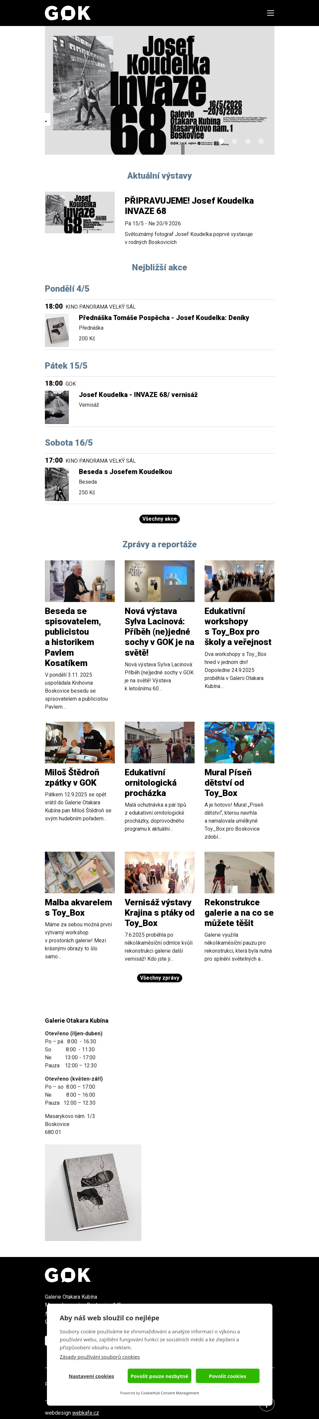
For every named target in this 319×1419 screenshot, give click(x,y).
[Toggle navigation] (268, 13)
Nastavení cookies (91, 1376)
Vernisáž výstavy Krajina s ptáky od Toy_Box (160, 912)
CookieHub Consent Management (170, 1392)
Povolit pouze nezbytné (159, 1376)
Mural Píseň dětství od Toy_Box (228, 782)
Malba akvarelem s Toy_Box (78, 907)
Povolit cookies (227, 1376)
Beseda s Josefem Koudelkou (125, 472)
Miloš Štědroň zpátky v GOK (72, 777)
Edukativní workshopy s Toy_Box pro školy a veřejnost (238, 626)
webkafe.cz (85, 1413)
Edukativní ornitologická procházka (151, 782)
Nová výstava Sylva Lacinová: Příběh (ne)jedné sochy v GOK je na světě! (159, 632)
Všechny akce (159, 519)
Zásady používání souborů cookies (100, 1356)
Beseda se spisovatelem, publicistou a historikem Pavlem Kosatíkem (73, 637)
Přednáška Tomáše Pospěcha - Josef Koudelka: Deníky (164, 318)
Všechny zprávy (159, 978)
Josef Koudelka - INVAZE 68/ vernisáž (138, 395)
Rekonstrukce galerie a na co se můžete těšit (239, 912)
